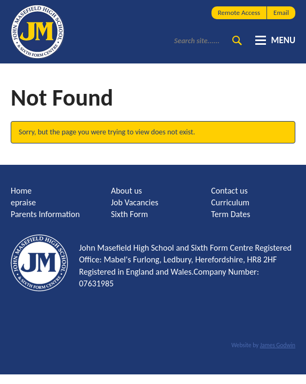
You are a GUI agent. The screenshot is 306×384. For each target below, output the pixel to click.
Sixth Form (129, 214)
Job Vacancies (135, 202)
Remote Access (239, 13)
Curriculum (230, 202)
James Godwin (277, 345)
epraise (23, 202)
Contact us (229, 191)
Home (21, 191)
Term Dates (230, 214)
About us (126, 191)
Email (281, 13)
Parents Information (45, 214)
